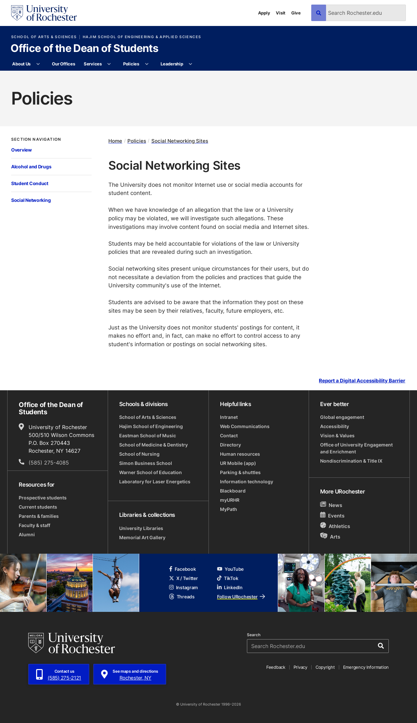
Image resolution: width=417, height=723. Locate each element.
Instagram (183, 587)
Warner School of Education (150, 472)
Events (332, 515)
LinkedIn (230, 587)
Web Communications (245, 426)
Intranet (229, 417)
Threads (182, 596)
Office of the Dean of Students (84, 48)
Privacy (300, 667)
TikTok (227, 578)
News (331, 505)
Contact (229, 435)
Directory (230, 445)
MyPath (228, 509)
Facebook (182, 569)
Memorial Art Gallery (142, 537)
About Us (21, 64)
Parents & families (39, 516)
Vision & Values (337, 435)
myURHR (229, 500)
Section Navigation (36, 139)
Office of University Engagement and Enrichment (356, 448)
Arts (330, 536)
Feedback (275, 667)
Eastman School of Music (147, 435)
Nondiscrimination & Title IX (351, 461)
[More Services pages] (109, 64)
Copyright (325, 667)
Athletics (335, 526)
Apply (264, 13)
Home (115, 140)
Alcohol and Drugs (31, 166)
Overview (21, 150)
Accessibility (334, 426)
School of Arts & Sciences (44, 37)
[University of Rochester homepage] (44, 13)
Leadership (172, 64)
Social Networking (31, 200)
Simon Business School (145, 463)
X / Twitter (183, 578)
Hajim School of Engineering (151, 426)
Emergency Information (366, 667)
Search (253, 635)
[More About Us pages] (38, 64)
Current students (38, 507)
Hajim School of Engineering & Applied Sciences (142, 37)
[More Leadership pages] (190, 64)
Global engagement (342, 417)
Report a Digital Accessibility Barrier (362, 381)
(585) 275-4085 (49, 462)
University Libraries (141, 528)
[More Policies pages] (146, 64)
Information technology (246, 481)
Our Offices (63, 64)
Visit (280, 13)
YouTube (230, 569)
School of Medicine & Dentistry (153, 445)
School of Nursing (139, 454)
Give (296, 13)
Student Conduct (29, 183)
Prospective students (43, 497)
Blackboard (233, 491)
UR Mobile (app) (238, 463)
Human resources (240, 454)
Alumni (27, 534)
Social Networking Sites (179, 140)
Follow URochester (241, 596)
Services (93, 64)
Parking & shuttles (240, 472)
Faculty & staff (34, 525)
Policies (131, 64)
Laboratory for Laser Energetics (154, 481)
